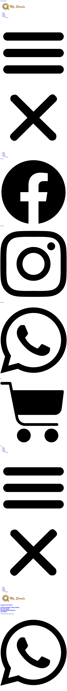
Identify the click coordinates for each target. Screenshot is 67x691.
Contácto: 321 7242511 (6, 605)
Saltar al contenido (3, 0)
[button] (33, 85)
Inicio (3, 12)
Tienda (4, 13)
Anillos (4, 14)
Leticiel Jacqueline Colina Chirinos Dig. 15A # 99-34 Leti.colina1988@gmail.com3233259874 (9, 609)
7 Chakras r (6, 17)
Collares (4, 15)
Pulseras (4, 16)
